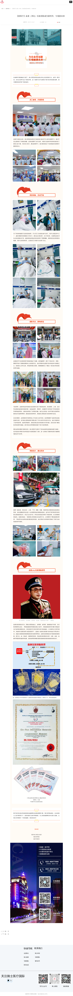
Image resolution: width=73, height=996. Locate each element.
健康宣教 (7, 8)
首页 (2, 8)
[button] (70, 2)
